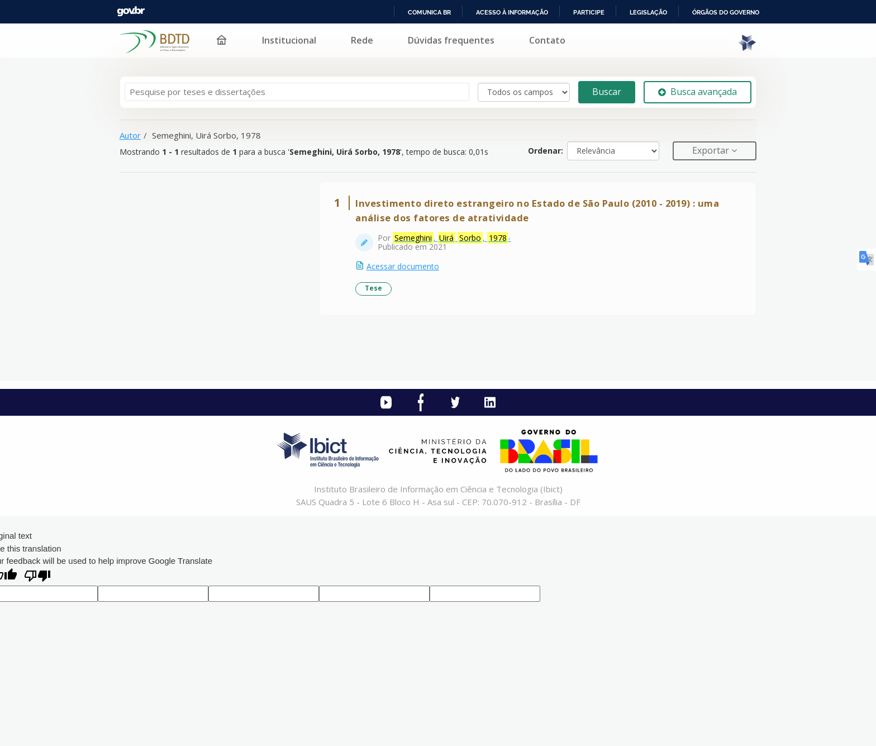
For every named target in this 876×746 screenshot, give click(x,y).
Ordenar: (545, 150)
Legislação (648, 12)
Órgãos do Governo (725, 12)
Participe (588, 12)
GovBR (131, 11)
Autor (130, 135)
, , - (452, 238)
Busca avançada (697, 91)
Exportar (711, 150)
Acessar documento (402, 266)
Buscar (606, 91)
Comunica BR (429, 12)
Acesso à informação (512, 12)
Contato (547, 40)
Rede (362, 40)
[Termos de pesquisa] (297, 92)
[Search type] (524, 92)
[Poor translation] (37, 577)
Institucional (289, 40)
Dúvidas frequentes (451, 40)
